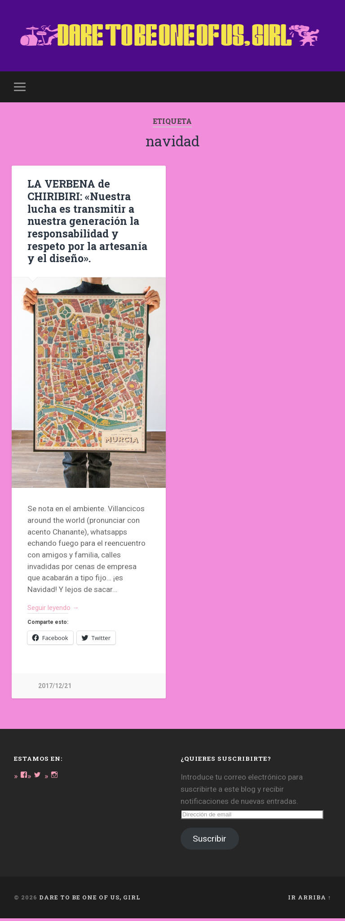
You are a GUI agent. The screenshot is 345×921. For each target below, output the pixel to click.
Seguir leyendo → (57, 609)
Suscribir (209, 841)
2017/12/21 (54, 688)
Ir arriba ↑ (309, 899)
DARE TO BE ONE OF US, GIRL (90, 899)
